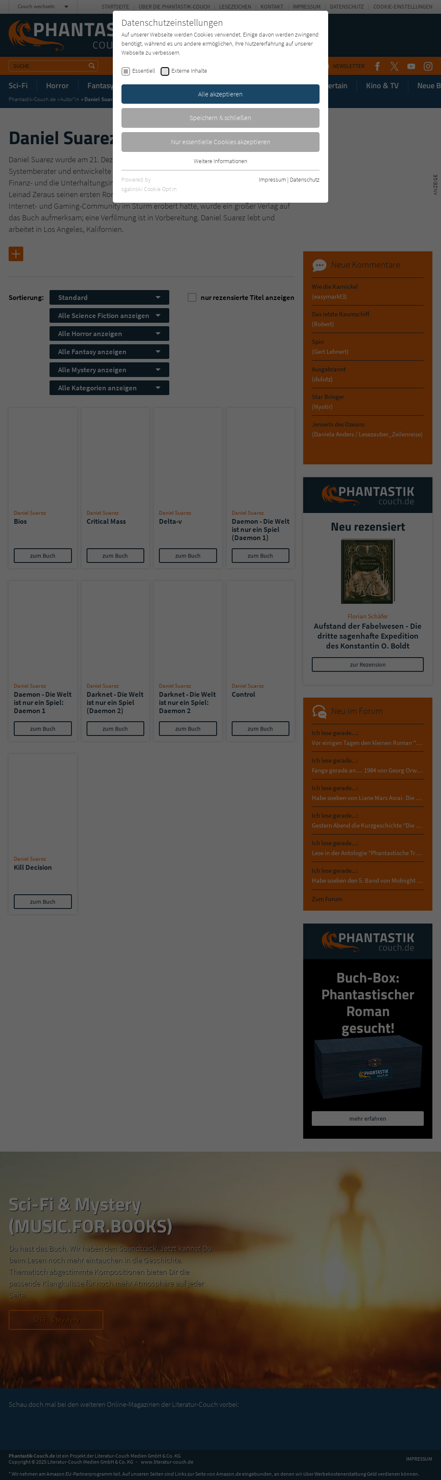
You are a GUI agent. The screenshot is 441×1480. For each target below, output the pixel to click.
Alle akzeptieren (220, 94)
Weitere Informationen (220, 161)
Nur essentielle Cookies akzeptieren (220, 141)
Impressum (272, 179)
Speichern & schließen (220, 117)
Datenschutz (305, 179)
